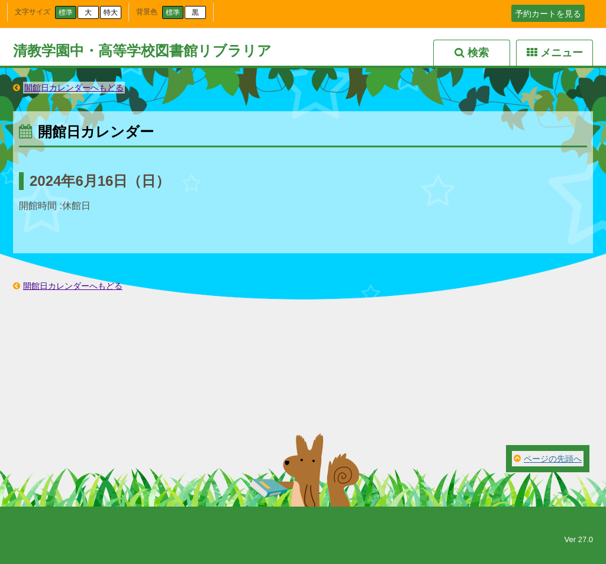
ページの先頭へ (553, 458)
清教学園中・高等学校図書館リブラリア (142, 51)
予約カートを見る (548, 13)
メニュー (561, 53)
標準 (66, 12)
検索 (478, 53)
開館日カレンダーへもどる (74, 87)
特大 (111, 12)
